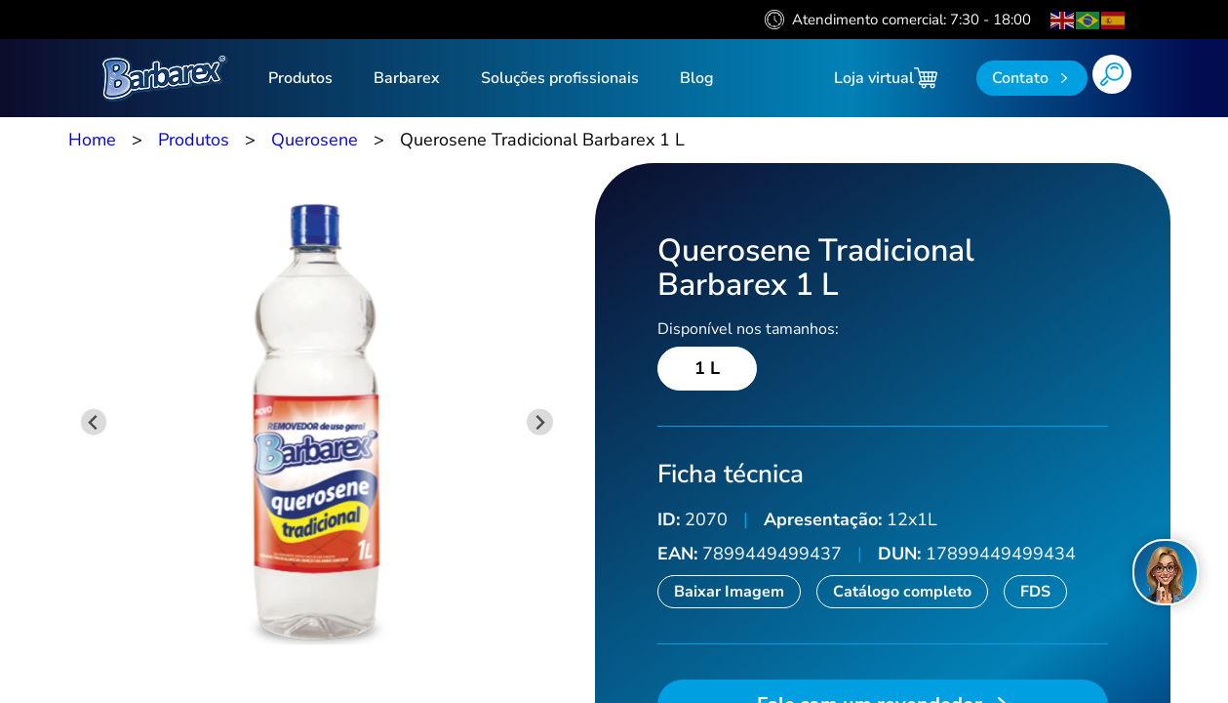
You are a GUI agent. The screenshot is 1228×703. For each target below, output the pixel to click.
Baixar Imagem (729, 591)
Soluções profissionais (560, 78)
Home (92, 139)
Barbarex (407, 78)
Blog (697, 78)
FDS (1035, 591)
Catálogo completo (902, 591)
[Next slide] (540, 422)
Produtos (300, 78)
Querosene (314, 139)
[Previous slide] (94, 422)
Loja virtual (885, 78)
